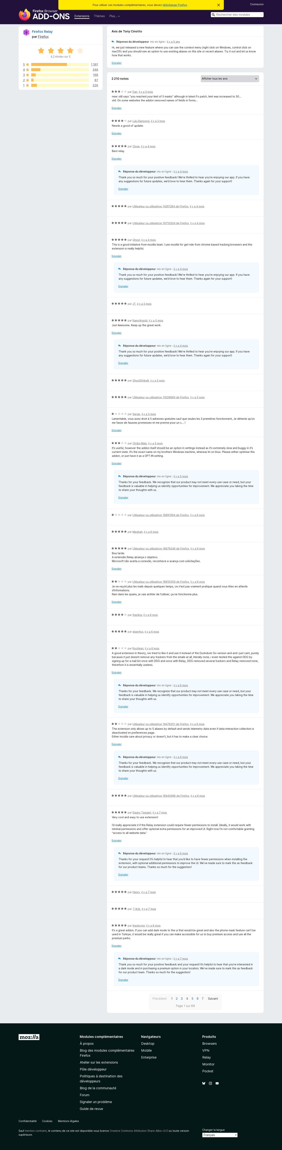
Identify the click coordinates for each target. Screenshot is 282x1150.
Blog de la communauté (98, 1088)
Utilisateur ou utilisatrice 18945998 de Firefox (161, 795)
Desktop (147, 1043)
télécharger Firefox (174, 5)
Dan (135, 91)
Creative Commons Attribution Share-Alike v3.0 (139, 1130)
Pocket (207, 1071)
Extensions (81, 16)
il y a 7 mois (160, 812)
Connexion (257, 4)
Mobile (146, 1050)
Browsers (209, 1043)
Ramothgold (140, 320)
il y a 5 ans (173, 41)
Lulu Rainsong (141, 121)
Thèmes (99, 16)
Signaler (117, 62)
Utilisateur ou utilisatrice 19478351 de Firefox (161, 724)
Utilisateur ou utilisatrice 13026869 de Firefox (161, 397)
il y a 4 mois (148, 146)
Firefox (43, 37)
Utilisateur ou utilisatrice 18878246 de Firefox (161, 548)
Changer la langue (213, 1129)
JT (134, 303)
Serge (136, 414)
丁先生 (136, 908)
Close (136, 146)
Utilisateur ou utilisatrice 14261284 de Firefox (160, 206)
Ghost (136, 239)
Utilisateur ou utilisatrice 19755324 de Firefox (161, 223)
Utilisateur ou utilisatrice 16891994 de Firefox (161, 515)
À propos (87, 1043)
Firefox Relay (42, 32)
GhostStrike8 (141, 380)
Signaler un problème (96, 1102)
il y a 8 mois (153, 925)
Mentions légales (68, 1121)
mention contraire (36, 1130)
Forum (84, 1095)
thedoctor (139, 925)
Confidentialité (28, 1121)
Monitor (208, 1064)
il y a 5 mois (144, 303)
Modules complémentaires (101, 1037)
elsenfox (138, 631)
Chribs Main (140, 443)
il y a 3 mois (146, 91)
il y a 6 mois (197, 515)
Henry (136, 892)
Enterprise (149, 1057)
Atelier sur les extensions (99, 1062)
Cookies (47, 1121)
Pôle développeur (93, 1069)
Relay (206, 1057)
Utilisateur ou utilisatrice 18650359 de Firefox (161, 581)
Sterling (137, 614)
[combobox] (237, 14)
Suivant (213, 998)
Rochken (138, 648)
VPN (205, 1050)
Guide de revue (91, 1109)
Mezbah (138, 531)
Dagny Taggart (142, 812)
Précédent (159, 998)
